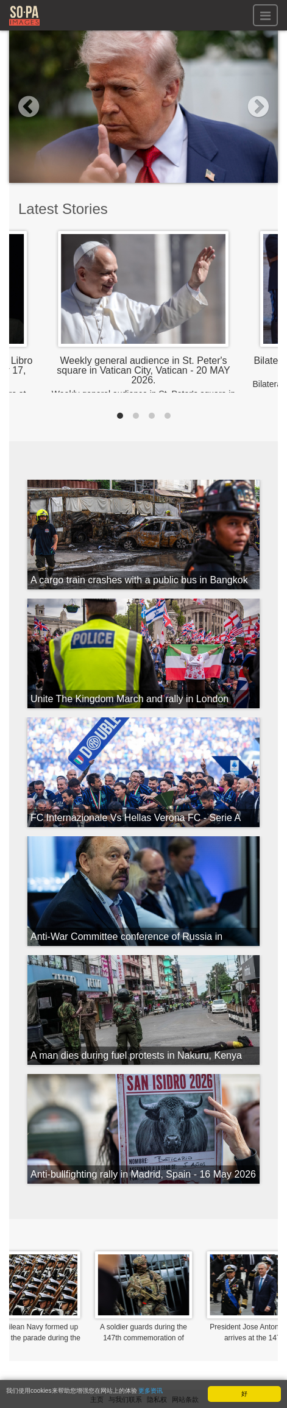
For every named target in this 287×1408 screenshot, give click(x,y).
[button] (29, 106)
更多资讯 (150, 1390)
